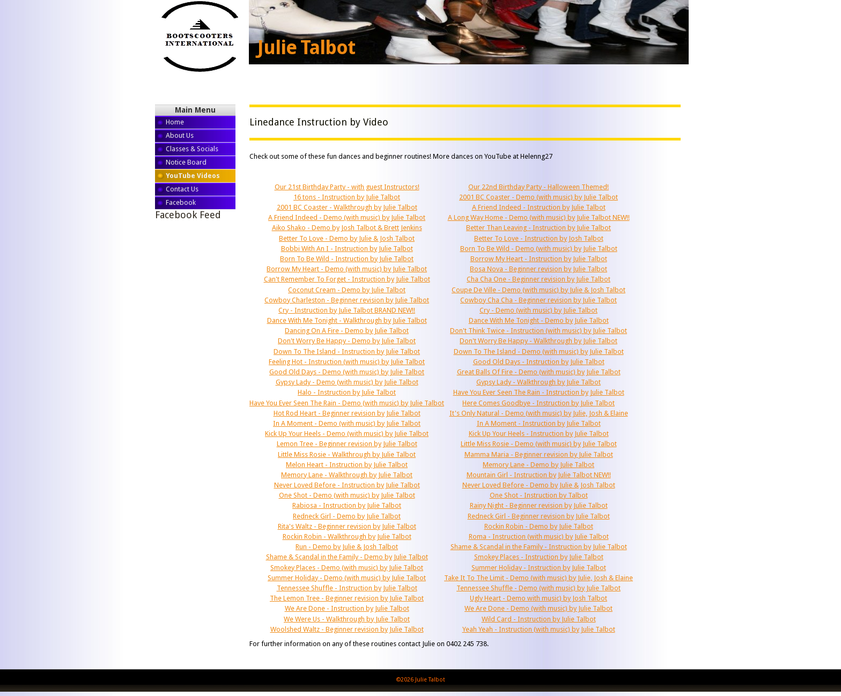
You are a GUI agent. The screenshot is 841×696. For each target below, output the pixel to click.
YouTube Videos (193, 176)
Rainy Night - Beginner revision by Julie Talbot (539, 505)
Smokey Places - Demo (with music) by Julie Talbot (346, 568)
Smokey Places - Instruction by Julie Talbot (538, 557)
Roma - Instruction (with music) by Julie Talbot (539, 536)
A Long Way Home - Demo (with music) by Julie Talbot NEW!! (539, 217)
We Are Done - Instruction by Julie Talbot (347, 608)
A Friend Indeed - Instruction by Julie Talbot (539, 207)
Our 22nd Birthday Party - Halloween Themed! (538, 187)
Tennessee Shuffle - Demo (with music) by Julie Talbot (538, 588)
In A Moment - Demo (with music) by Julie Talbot (346, 423)
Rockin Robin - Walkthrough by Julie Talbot (347, 536)
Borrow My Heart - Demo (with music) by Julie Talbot (347, 269)
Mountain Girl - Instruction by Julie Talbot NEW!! (539, 475)
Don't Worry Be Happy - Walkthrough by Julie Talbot (538, 341)
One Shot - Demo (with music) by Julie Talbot (347, 495)
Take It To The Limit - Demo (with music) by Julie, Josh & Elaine (538, 578)
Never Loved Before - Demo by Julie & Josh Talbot (538, 485)
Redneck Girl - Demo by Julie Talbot (347, 516)
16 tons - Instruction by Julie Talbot (346, 197)
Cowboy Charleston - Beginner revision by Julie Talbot (346, 300)
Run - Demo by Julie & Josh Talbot (347, 547)
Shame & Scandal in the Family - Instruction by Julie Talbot (539, 547)
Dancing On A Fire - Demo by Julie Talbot (347, 331)
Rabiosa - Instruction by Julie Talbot (346, 505)
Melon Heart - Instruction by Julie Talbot (347, 465)
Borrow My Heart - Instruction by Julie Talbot (538, 259)
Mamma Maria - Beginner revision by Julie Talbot (538, 454)
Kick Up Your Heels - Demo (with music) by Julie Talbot (347, 434)
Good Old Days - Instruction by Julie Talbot (538, 362)
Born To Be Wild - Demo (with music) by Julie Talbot (538, 249)
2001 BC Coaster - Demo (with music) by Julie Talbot (538, 197)
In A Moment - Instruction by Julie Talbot (539, 423)
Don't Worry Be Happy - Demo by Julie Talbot (347, 341)
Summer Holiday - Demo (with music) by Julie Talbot (347, 578)
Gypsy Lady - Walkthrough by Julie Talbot (538, 382)
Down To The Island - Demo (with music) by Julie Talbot (539, 351)
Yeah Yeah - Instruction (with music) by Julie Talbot (538, 629)
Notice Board (186, 162)
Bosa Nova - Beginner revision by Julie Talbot (538, 269)
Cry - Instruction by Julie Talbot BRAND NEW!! (346, 310)
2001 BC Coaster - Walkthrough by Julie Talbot (347, 207)
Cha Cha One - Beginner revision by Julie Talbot (538, 279)
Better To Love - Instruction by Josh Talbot (538, 238)
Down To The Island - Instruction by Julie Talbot (347, 351)
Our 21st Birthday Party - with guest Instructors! (347, 187)
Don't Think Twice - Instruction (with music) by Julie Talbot (538, 331)
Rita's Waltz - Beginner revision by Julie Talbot (347, 526)
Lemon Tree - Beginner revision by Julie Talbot (347, 444)
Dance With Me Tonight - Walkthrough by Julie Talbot (347, 320)
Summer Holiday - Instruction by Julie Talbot (538, 568)
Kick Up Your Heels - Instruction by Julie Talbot (539, 434)
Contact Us (182, 189)
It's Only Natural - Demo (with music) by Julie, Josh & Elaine (538, 413)
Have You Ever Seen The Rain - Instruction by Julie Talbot (538, 392)
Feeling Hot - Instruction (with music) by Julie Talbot (347, 362)
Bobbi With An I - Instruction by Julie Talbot (347, 249)
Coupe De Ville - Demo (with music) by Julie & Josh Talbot (538, 290)
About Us (180, 135)
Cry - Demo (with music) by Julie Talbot (538, 310)
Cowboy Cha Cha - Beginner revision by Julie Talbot (538, 300)
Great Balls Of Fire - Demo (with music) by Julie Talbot (539, 372)
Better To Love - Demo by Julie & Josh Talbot (347, 238)
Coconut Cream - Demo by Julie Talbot (346, 290)
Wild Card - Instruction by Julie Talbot (539, 619)
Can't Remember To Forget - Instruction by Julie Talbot (347, 279)
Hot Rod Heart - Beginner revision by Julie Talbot (347, 413)
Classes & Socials (192, 149)
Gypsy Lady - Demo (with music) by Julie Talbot (347, 382)
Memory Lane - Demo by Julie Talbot (538, 465)
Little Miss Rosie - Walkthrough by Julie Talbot (347, 454)
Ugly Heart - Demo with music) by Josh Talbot (538, 598)
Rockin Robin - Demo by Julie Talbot (538, 526)
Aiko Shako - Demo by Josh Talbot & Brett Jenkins (347, 228)
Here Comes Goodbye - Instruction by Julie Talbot (538, 403)
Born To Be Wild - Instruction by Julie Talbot (347, 259)
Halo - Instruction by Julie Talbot (347, 392)
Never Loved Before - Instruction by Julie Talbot (347, 485)
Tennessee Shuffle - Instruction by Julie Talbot (347, 588)
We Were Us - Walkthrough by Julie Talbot (347, 619)
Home (175, 122)
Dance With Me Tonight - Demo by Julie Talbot (539, 320)
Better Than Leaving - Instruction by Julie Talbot (538, 228)
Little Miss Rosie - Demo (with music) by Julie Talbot (539, 444)
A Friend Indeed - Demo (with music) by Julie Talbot (346, 217)
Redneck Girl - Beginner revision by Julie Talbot (539, 516)
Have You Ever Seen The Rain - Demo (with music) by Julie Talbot (346, 403)
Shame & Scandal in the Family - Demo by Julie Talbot (347, 557)
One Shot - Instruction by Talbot (539, 495)
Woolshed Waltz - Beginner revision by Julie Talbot (347, 629)
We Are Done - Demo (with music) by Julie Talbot (538, 608)
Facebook (181, 202)
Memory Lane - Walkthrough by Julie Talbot (346, 475)
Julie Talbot (306, 47)
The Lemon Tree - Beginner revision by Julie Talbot (347, 598)
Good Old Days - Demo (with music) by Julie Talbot (346, 372)
